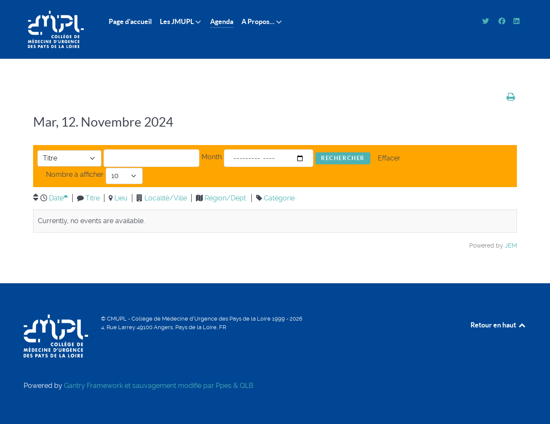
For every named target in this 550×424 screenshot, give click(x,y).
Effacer (389, 158)
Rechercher (343, 158)
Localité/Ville (165, 198)
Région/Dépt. (226, 198)
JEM (511, 245)
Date (58, 198)
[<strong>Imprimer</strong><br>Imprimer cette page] (511, 97)
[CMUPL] (56, 29)
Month (212, 157)
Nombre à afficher (75, 174)
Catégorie (279, 198)
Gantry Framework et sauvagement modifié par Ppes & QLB (159, 386)
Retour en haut (498, 325)
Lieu (121, 198)
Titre (93, 198)
